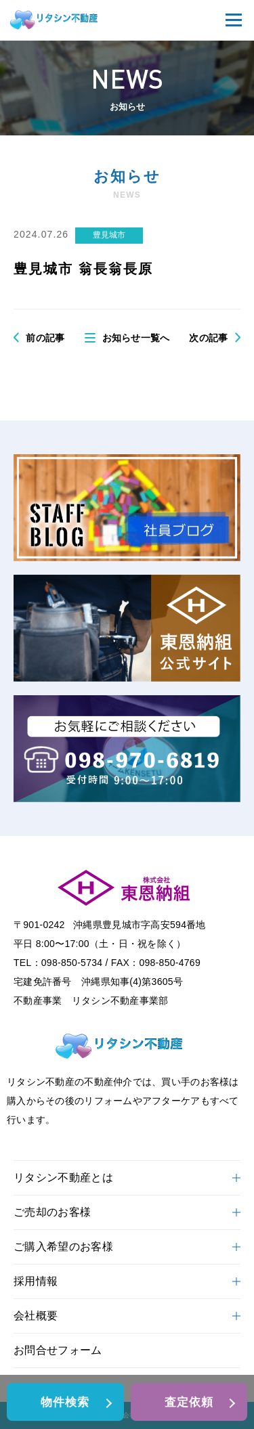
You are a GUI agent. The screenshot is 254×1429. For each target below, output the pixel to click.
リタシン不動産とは (127, 1177)
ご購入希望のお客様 (127, 1246)
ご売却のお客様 (127, 1212)
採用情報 (127, 1281)
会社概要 (127, 1315)
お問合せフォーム (58, 1350)
